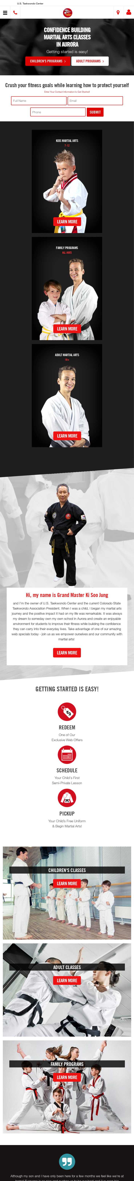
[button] (68, 13)
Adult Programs (90, 60)
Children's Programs (48, 60)
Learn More (67, 221)
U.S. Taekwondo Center (30, 3)
